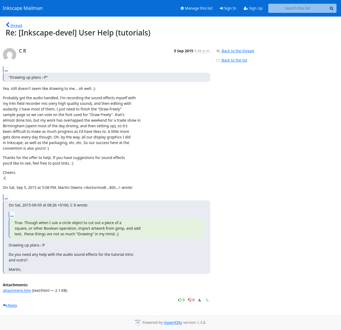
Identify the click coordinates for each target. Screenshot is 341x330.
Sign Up (253, 8)
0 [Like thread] (181, 299)
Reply (10, 305)
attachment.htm (17, 290)
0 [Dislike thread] (191, 299)
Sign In (228, 8)
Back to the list (231, 60)
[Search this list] (297, 8)
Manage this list (197, 8)
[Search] (331, 8)
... (6, 69)
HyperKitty (173, 322)
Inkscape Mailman (23, 8)
